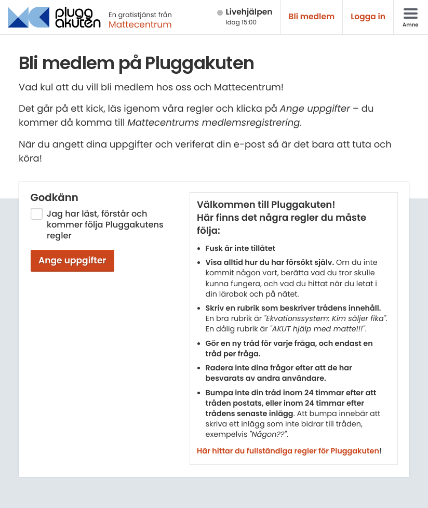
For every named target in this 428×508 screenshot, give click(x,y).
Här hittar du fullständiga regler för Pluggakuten (288, 451)
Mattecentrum (140, 24)
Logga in (368, 16)
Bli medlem (312, 16)
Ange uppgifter (72, 260)
